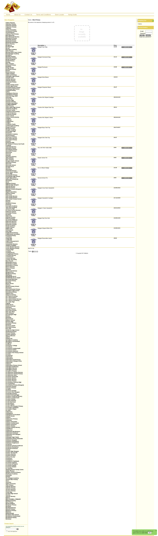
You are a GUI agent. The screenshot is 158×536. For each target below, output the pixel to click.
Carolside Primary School (13, 87)
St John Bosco (10, 403)
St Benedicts (9, 358)
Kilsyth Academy (10, 225)
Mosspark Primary (11, 280)
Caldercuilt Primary (11, 75)
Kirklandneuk (9, 230)
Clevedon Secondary (12, 103)
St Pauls (8, 450)
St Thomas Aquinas (11, 462)
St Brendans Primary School (14, 365)
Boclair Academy (10, 59)
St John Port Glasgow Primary (14, 406)
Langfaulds (9, 240)
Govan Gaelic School (12, 172)
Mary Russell (9, 261)
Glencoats (8, 163)
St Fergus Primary (11, 388)
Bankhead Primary (11, 41)
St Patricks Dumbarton (12, 447)
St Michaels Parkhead (12, 433)
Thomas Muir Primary (12, 479)
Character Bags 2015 (12, 96)
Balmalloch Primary (11, 38)
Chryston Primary (11, 101)
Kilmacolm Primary (11, 224)
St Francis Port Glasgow (13, 392)
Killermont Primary (11, 223)
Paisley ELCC (9, 304)
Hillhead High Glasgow (12, 185)
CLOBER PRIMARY (11, 104)
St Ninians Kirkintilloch (12, 441)
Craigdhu (8, 118)
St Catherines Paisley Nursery (14, 372)
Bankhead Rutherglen (12, 42)
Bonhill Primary (10, 61)
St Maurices (9, 430)
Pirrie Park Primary (11, 310)
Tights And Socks (11, 483)
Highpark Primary (11, 183)
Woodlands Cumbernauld (13, 516)
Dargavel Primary (11, 127)
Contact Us (28, 14)
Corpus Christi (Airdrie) (12, 117)
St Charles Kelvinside (12, 376)
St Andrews (9, 347)
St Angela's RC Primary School (14, 352)
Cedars (8, 92)
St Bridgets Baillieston (12, 366)
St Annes (8, 354)
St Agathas (9, 342)
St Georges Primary (11, 393)
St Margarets (9, 413)
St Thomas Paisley (11, 465)
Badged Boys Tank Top (44, 127)
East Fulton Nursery (11, 138)
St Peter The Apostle (11, 452)
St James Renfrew (11, 400)
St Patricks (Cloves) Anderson (14, 445)
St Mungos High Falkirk (12, 437)
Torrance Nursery (11, 489)
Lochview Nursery (11, 255)
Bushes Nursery (10, 72)
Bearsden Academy (11, 49)
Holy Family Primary (11, 197)
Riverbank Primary (11, 323)
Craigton (8, 123)
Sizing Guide (72, 14)
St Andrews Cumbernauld (13, 348)
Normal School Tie (43, 178)
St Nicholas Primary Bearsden (14, 438)
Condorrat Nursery (11, 113)
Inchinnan (8, 204)
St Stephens (9, 459)
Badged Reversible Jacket (45, 238)
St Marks (8, 417)
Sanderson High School (12, 330)
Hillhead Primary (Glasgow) (13, 189)
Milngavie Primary (11, 273)
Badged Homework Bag (44, 57)
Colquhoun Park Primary (13, 111)
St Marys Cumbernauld (12, 423)
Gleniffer (8, 168)
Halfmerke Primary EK (12, 179)
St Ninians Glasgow (11, 440)
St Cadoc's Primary (11, 371)
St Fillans (8, 389)
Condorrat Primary (11, 114)
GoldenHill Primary (11, 170)
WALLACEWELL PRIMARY (13, 499)
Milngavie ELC (10, 272)
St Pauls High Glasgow (12, 451)
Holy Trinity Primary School (13, 199)
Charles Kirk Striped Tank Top (46, 107)
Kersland (8, 214)
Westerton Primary (11, 505)
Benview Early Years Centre (13, 52)
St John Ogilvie (10, 404)
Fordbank (8, 145)
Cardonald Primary (11, 82)
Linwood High (10, 249)
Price (115, 45)
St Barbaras (9, 357)
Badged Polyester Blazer (44, 87)
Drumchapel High (11, 131)
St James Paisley (10, 399)
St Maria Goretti (10, 416)
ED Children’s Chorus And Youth (15, 144)
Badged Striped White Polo (45, 228)
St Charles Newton (11, 378)
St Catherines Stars (11, 375)
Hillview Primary (10, 193)
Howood (8, 201)
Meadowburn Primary (12, 265)
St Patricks (9, 444)
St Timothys (9, 468)
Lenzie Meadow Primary (12, 248)
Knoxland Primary (11, 235)
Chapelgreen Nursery (12, 93)
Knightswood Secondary (13, 234)
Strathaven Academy (11, 474)
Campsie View (10, 77)
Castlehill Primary (11, 90)
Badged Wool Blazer (43, 77)
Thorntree (8, 482)
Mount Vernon (10, 283)
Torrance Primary (11, 490)
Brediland (8, 66)
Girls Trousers (10, 159)
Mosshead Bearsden (11, 279)
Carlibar (8, 83)
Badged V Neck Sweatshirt (45, 208)
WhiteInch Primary (11, 510)
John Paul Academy (11, 207)
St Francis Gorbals (11, 390)
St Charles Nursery (11, 379)
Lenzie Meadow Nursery (12, 247)
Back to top (31, 248)
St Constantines (10, 383)
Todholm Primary (10, 488)
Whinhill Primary (10, 509)
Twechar (8, 495)
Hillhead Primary (10, 187)
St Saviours (9, 458)
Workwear (8, 519)
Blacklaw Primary (11, 56)
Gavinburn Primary (11, 156)
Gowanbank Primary (11, 175)
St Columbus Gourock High (13, 382)
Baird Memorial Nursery (12, 37)
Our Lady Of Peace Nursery (13, 299)
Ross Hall (8, 328)
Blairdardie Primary (11, 58)
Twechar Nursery (10, 496)
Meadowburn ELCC (11, 262)
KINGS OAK (9, 228)
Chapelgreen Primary (12, 94)
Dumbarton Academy (12, 134)
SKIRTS (8, 337)
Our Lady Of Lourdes (12, 296)
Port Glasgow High (11, 314)
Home (8, 14)
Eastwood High (10, 142)
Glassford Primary (11, 162)
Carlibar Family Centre (12, 84)
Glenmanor (9, 169)
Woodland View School (12, 514)
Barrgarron (9, 45)
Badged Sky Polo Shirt (44, 218)
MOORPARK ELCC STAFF (13, 278)
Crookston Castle (11, 124)
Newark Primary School (12, 286)
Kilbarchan (9, 216)
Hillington (8, 190)
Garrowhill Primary (11, 151)
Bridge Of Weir (10, 68)
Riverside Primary (11, 327)
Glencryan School (11, 165)
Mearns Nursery (10, 266)
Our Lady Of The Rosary (12, 300)
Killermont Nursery (11, 221)
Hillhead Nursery (10, 186)
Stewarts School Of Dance (13, 472)
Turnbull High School (12, 493)
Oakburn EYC (9, 293)
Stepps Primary (10, 471)
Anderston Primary (11, 25)
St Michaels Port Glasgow (13, 434)
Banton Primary (10, 44)
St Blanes (8, 364)
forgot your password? (145, 37)
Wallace (8, 498)
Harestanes (9, 180)
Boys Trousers (10, 63)
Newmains (8, 287)
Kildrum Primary (10, 218)
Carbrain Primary (10, 80)
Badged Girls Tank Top (44, 137)
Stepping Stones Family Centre (14, 469)
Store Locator (59, 14)
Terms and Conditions (43, 14)
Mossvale (8, 282)
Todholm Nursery (10, 486)
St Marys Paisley (10, 426)
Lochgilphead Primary (12, 254)
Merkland (8, 269)
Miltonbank (9, 275)
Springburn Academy (12, 340)
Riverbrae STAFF (10, 326)
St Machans (9, 412)
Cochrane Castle (10, 110)
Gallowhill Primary (11, 148)
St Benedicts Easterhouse (13, 359)
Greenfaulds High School (13, 176)
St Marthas (9, 420)
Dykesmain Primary (11, 137)
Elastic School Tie (42, 157)
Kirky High (9, 231)
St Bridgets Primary (11, 369)
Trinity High (9, 492)
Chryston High (10, 100)
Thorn (7, 481)
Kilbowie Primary (10, 217)
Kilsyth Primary (10, 227)
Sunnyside (9, 475)
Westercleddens (10, 503)
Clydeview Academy (11, 108)
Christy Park (9, 99)
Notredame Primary (11, 292)
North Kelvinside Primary (13, 289)
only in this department (11, 531)
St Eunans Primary (11, 386)
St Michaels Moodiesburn (13, 431)
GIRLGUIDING (10, 158)
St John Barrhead (11, 402)
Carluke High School (11, 86)
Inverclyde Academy (11, 206)
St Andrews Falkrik (11, 350)
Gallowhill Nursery (11, 147)
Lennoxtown (9, 242)
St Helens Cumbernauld (12, 397)
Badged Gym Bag (42, 47)
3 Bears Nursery (10, 22)
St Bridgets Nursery (11, 368)
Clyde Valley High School (13, 107)
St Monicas (9, 436)
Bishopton (8, 55)
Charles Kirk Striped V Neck (45, 117)
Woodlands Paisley (11, 517)
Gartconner (9, 152)
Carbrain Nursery (10, 79)
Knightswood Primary (12, 233)
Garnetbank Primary (11, 149)
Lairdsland (9, 237)
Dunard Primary (10, 135)
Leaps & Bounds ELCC (12, 241)
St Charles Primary (11, 381)
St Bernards (9, 362)
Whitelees (8, 512)
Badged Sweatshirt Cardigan (45, 198)
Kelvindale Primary (11, 213)
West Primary (9, 502)
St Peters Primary (11, 455)
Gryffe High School (11, 178)
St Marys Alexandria (11, 421)
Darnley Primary (10, 128)
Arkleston (8, 28)
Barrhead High (10, 46)
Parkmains (9, 307)
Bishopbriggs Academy (12, 53)
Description (42, 45)
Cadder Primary (10, 73)
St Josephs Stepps (11, 409)
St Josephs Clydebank (12, 407)
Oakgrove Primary (11, 295)
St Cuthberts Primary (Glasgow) (15, 385)
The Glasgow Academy (12, 478)
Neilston (8, 285)
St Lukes (8, 410)
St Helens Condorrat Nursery (14, 396)
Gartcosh (8, 154)
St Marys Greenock (11, 424)
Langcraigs (9, 238)
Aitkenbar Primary (11, 24)
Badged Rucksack (42, 67)
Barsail (8, 48)
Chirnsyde (8, 97)
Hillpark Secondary (11, 192)
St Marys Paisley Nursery (13, 427)
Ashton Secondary (11, 30)
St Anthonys (9, 355)
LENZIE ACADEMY (11, 245)
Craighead (8, 120)
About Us (17, 14)
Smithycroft (9, 338)
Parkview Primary (11, 309)
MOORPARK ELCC (11, 276)
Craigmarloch (9, 121)
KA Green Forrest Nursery (13, 210)
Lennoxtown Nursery (12, 244)
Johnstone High (10, 209)
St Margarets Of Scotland (13, 414)
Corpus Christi (10, 116)
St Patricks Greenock (12, 448)
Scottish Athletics (11, 334)
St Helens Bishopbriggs (12, 395)
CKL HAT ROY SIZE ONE (45, 147)
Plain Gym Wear (10, 311)
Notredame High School (12, 290)
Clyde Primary (10, 106)
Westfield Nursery (11, 507)
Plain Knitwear (10, 313)
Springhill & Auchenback (13, 341)
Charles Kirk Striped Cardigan (46, 97)
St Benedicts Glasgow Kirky (14, 361)
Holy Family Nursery (11, 196)
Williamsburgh (10, 513)
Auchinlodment (10, 32)
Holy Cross (9, 194)
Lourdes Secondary (11, 259)
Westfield (8, 506)
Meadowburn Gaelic (11, 264)
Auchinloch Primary (11, 31)
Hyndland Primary (11, 203)
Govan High (9, 173)
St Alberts (8, 344)
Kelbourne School (11, 211)
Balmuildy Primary (11, 39)
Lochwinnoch (9, 256)
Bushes (8, 70)
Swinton (8, 476)
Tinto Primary (9, 485)
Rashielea (8, 317)
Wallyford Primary (11, 500)
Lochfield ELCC (10, 252)
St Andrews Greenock (12, 351)
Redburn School (10, 320)
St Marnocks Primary (12, 419)
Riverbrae (8, 324)
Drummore (9, 132)
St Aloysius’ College (11, 345)
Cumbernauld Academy (12, 125)
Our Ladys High (10, 302)
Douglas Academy (11, 130)
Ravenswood (9, 319)
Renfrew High (9, 321)
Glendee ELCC (10, 166)
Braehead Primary (11, 65)
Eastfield (8, 141)
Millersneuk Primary (11, 271)
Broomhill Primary (11, 69)
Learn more (144, 532)
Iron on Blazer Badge (43, 168)
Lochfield (8, 251)
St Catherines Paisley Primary (14, 373)
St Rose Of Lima (10, 457)
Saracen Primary (10, 333)
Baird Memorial (10, 35)
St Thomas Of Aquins (12, 464)
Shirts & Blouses (10, 335)
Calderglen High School (12, 76)
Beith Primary (9, 51)
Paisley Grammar (10, 306)
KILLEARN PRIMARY (12, 220)
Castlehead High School (12, 89)
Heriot (7, 182)
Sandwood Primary (11, 331)
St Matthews (9, 428)
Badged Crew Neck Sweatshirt (46, 188)
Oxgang (8, 303)
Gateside (8, 155)
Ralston (8, 316)
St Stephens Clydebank (12, 461)
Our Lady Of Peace (11, 297)
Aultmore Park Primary (12, 34)
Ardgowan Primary (11, 27)
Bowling (8, 62)
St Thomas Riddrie (11, 467)
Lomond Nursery (10, 258)
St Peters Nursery (11, 454)
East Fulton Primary (11, 139)
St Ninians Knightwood (12, 443)
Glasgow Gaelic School (12, 161)
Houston (8, 200)
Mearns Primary (10, 268)
